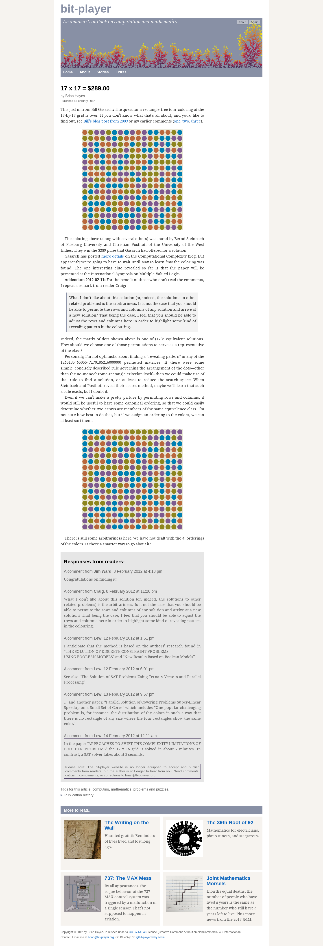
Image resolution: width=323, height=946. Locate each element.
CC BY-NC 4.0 (138, 932)
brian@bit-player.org (140, 775)
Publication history (79, 795)
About (242, 22)
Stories (103, 72)
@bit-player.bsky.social (150, 937)
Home (68, 72)
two (185, 121)
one (177, 121)
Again (254, 22)
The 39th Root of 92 (230, 822)
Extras (121, 72)
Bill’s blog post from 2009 (105, 121)
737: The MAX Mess (128, 878)
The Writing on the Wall (127, 825)
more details (112, 256)
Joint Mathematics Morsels (229, 880)
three (196, 121)
